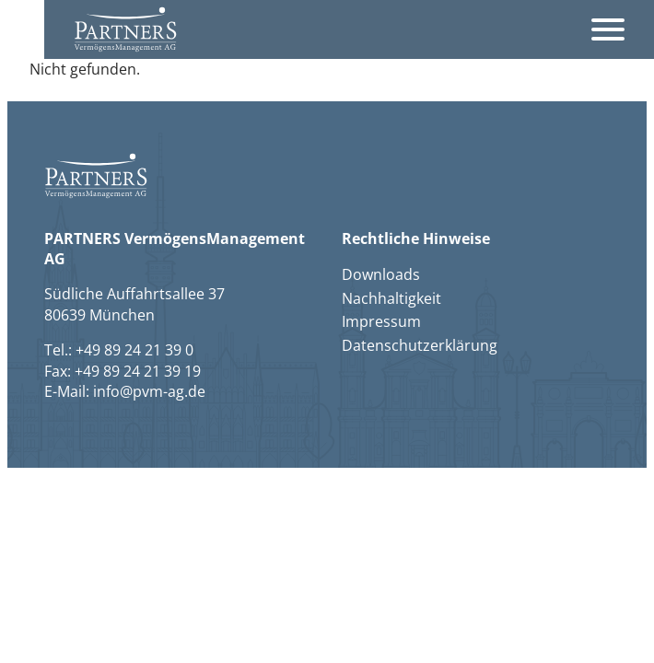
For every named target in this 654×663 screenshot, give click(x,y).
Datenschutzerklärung (419, 345)
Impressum (381, 321)
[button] (125, 29)
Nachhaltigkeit (391, 298)
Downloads (381, 274)
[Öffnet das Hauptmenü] (608, 29)
